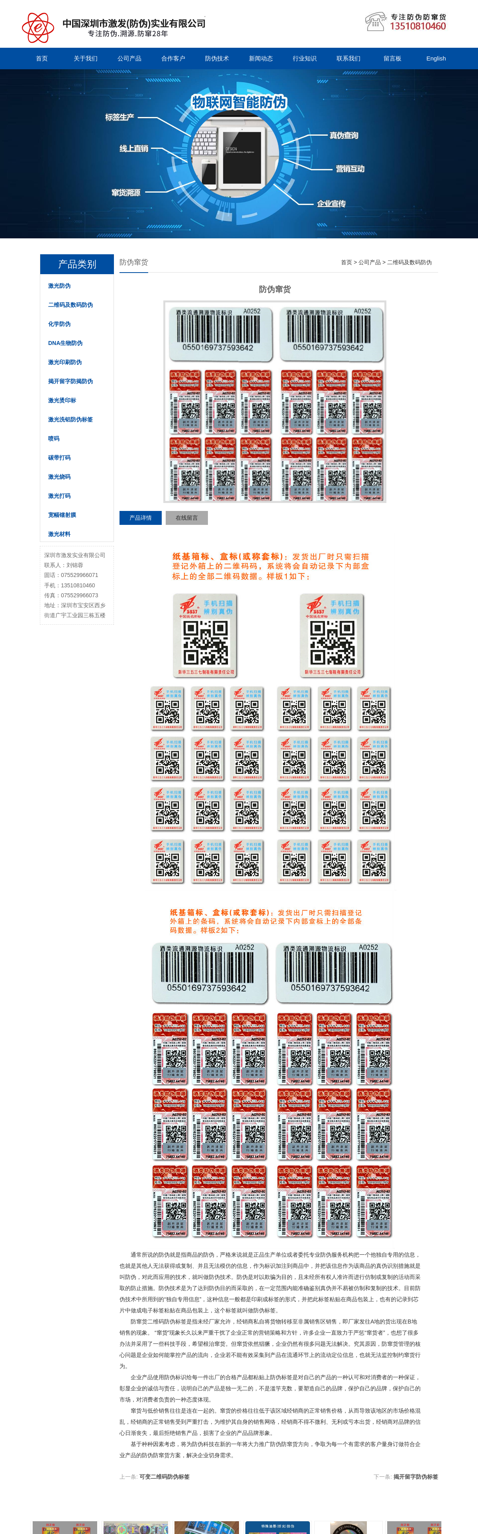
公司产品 (129, 58)
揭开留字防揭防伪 (70, 381)
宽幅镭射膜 (62, 515)
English (436, 58)
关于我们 (86, 58)
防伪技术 (217, 58)
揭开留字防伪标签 (416, 1477)
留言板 (393, 58)
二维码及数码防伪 (70, 305)
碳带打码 (59, 457)
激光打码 (59, 496)
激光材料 (59, 534)
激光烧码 (59, 477)
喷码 (53, 438)
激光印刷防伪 (65, 362)
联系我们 (348, 58)
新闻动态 (261, 58)
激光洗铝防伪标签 (70, 419)
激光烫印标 (62, 400)
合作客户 (173, 58)
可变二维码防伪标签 (164, 1477)
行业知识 (305, 58)
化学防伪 (59, 324)
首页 (42, 58)
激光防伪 (59, 286)
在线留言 (187, 518)
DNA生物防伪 (65, 343)
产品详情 (140, 518)
